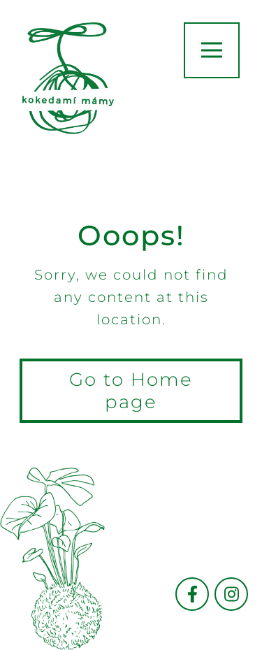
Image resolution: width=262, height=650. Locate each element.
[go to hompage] (68, 78)
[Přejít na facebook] (192, 594)
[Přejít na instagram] (231, 594)
